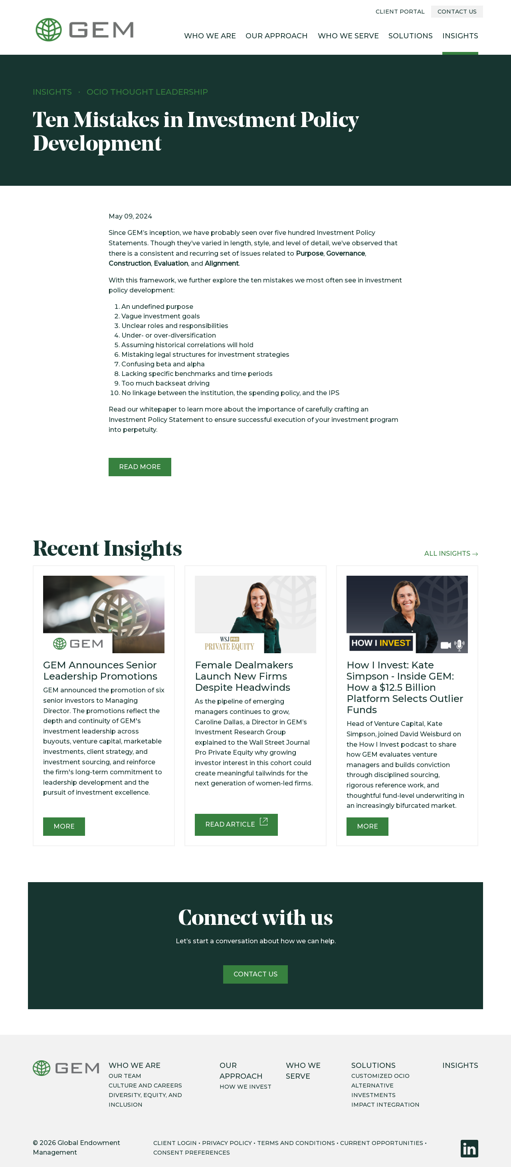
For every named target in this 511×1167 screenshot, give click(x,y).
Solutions (410, 36)
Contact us (255, 974)
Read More (140, 467)
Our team (125, 1076)
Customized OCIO (380, 1076)
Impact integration (385, 1104)
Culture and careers (145, 1085)
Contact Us (457, 11)
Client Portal (400, 11)
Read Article (236, 823)
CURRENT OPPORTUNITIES (381, 1143)
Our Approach (277, 36)
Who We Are (210, 36)
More (64, 826)
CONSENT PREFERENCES (191, 1152)
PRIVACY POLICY (227, 1143)
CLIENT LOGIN (175, 1143)
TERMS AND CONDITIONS (296, 1143)
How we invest (245, 1086)
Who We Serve (348, 36)
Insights (460, 36)
